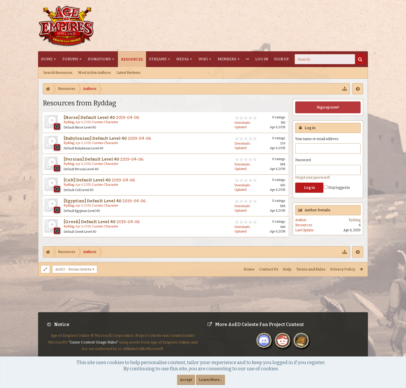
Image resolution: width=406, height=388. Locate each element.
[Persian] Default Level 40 (91, 159)
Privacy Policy (342, 269)
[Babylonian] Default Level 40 (95, 138)
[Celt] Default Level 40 (87, 180)
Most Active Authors (94, 73)
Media (182, 59)
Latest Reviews (128, 73)
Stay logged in (337, 188)
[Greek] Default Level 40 (90, 221)
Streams (158, 59)
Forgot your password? (312, 177)
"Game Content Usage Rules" (93, 347)
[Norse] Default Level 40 (89, 117)
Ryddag (69, 122)
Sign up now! (328, 107)
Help (287, 269)
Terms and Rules (311, 269)
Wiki (203, 59)
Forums (70, 59)
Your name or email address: (317, 139)
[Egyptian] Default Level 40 (93, 200)
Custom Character (105, 122)
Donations (99, 59)
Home (46, 59)
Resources (132, 59)
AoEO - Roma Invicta (73, 269)
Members (227, 59)
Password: (303, 160)
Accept (186, 380)
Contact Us (268, 269)
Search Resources (57, 73)
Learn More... (210, 380)
